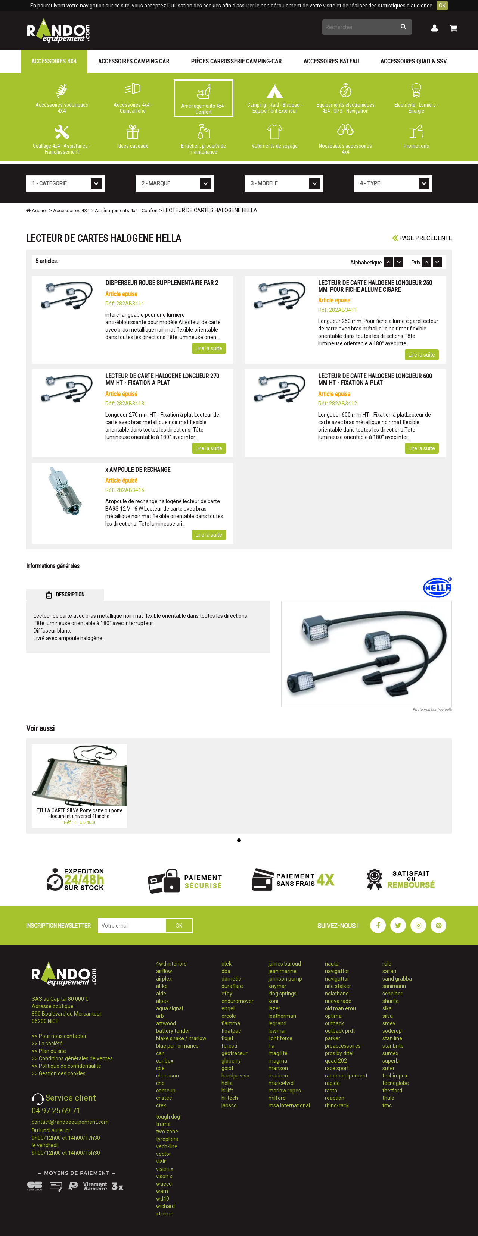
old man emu (340, 1008)
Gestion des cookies (62, 1073)
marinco (278, 1076)
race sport (337, 1068)
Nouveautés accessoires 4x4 (345, 139)
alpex (162, 1001)
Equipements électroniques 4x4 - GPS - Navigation (345, 98)
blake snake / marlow (181, 1038)
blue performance (177, 1046)
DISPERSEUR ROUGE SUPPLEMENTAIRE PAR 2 (161, 282)
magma (278, 1061)
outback (334, 1023)
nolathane (337, 994)
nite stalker (338, 986)
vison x (164, 1176)
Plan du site (52, 1051)
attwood (166, 1023)
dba (225, 971)
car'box (164, 1061)
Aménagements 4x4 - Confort (204, 99)
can (160, 1053)
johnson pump (285, 979)
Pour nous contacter (63, 1036)
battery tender (173, 1031)
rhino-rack (337, 1105)
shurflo (390, 1001)
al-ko (162, 986)
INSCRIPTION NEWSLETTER (58, 926)
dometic (231, 979)
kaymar (277, 986)
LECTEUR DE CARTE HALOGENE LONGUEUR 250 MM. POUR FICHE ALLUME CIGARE (375, 286)
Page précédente (422, 238)
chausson (167, 1076)
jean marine (283, 971)
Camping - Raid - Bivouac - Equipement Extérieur (274, 98)
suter (388, 1068)
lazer (274, 1008)
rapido (332, 1083)
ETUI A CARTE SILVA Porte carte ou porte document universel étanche (79, 813)
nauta (332, 964)
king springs (283, 994)
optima (333, 1016)
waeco (164, 1184)
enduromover (237, 1001)
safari (389, 971)
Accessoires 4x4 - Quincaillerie (132, 98)
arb (160, 1016)
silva (387, 1016)
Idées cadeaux (132, 136)
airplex (164, 979)
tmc (387, 1105)
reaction (334, 1098)
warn (162, 1191)
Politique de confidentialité (70, 1066)
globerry (231, 1061)
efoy (226, 994)
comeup (166, 1091)
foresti (229, 1046)
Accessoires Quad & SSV (414, 61)
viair (161, 1161)
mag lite (278, 1053)
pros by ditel (339, 1053)
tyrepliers (167, 1139)
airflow (164, 971)
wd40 (162, 1199)
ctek (161, 1105)
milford (277, 1098)
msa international (289, 1105)
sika (387, 1008)
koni (273, 1001)
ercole (228, 1016)
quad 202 (336, 1061)
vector (163, 1154)
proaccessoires (343, 1046)
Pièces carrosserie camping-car (236, 61)
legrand (277, 1023)
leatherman (282, 1016)
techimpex (394, 1076)
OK (442, 6)
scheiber (392, 994)
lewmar (277, 1031)
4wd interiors (171, 964)
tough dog (168, 1117)
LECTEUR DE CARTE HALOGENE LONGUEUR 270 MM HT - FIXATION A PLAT (162, 379)
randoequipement (346, 1076)
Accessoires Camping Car (133, 61)
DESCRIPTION (65, 595)
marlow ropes (285, 1091)
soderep (392, 1031)
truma (163, 1124)
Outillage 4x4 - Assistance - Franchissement (61, 139)
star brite (393, 1046)
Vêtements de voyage (274, 136)
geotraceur (234, 1053)
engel (228, 1008)
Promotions (416, 136)
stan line (392, 1038)
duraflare (232, 986)
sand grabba (397, 979)
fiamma (230, 1023)
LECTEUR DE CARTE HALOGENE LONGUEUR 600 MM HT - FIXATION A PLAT (375, 379)
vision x (164, 1169)
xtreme (164, 1214)
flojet (227, 1038)
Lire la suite (209, 348)
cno (160, 1083)
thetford (392, 1091)
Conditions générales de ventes (76, 1058)
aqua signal (169, 1008)
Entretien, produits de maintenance (203, 139)
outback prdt (340, 1031)
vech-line (166, 1146)
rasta (331, 1091)
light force (280, 1038)
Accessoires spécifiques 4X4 (61, 98)
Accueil (37, 210)
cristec (164, 1098)
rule (386, 964)
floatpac (231, 1031)
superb (390, 1061)
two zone (167, 1132)
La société (51, 1044)
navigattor (337, 971)
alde (161, 994)
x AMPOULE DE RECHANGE (137, 469)
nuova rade (338, 1001)
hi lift (227, 1091)
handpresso (235, 1076)
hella (227, 1083)
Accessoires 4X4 (54, 61)
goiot (227, 1068)
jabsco (229, 1105)
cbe (160, 1068)
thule (388, 1098)
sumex (390, 1053)
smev (388, 1023)
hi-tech (229, 1098)
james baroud (285, 964)
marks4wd (281, 1083)
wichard (165, 1206)
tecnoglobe (395, 1083)
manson (278, 1068)
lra (271, 1046)
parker (332, 1038)
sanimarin (394, 986)
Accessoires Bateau (331, 61)
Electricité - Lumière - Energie (416, 98)
